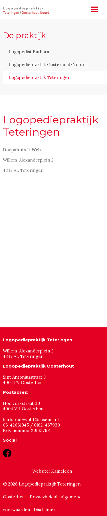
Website (40, 471)
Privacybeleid (43, 496)
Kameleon (61, 471)
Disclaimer (44, 509)
